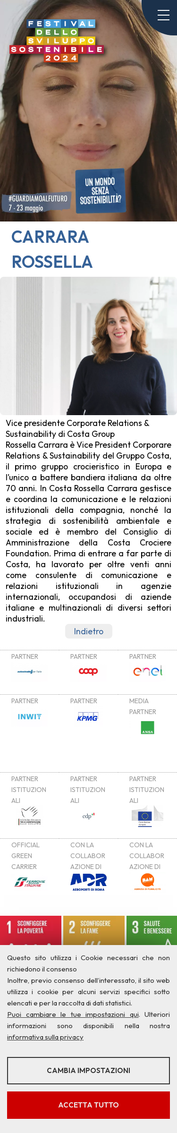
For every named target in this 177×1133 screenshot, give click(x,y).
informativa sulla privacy (45, 1036)
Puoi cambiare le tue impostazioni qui (73, 1014)
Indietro (88, 631)
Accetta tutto (88, 1104)
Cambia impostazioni (88, 1070)
